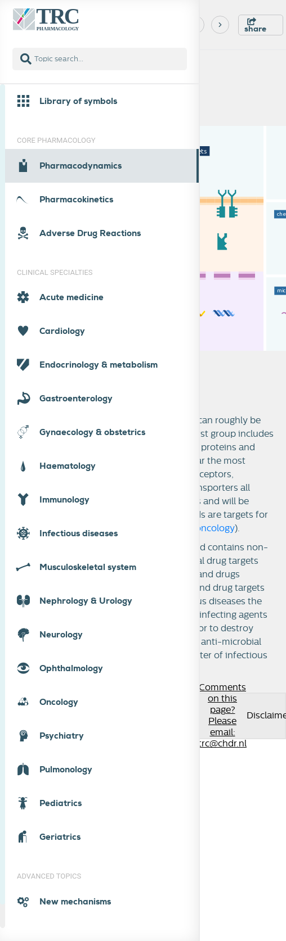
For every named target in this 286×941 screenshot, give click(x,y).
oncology (215, 528)
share (255, 25)
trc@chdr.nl (222, 743)
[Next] (220, 25)
